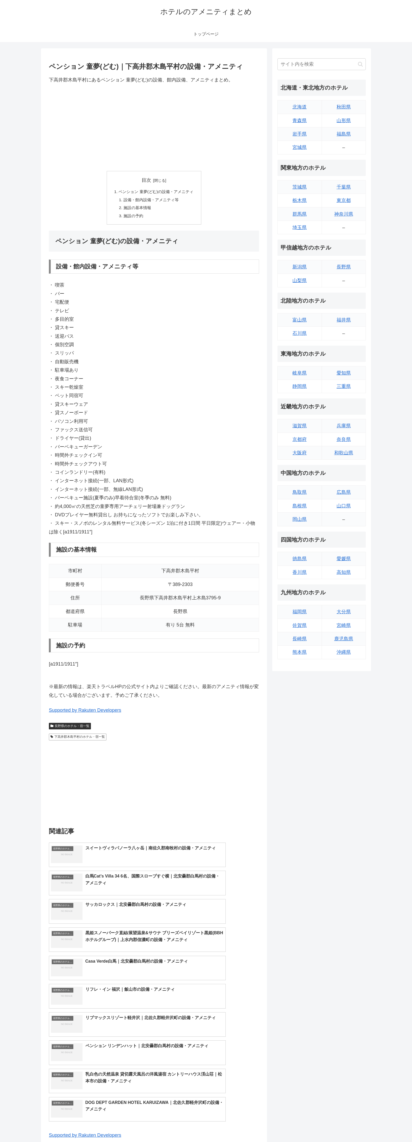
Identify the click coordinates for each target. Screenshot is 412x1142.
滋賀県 (299, 425)
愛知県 (344, 373)
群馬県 (299, 214)
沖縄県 (344, 652)
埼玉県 (299, 227)
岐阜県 (299, 373)
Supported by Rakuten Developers (85, 712)
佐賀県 (299, 625)
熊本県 (299, 652)
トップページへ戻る (307, 1126)
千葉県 (344, 187)
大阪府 (299, 452)
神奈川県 (343, 214)
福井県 (344, 320)
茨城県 (299, 187)
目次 (146, 180)
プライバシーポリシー (347, 1126)
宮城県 (299, 147)
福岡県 (299, 611)
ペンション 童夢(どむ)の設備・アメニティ (156, 192)
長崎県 (299, 638)
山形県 (344, 120)
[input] (321, 64)
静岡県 (299, 386)
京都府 (299, 439)
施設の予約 (131, 217)
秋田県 (344, 107)
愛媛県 (344, 558)
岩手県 (299, 134)
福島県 (344, 134)
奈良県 (344, 439)
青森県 (299, 120)
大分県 (344, 611)
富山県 (299, 320)
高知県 (344, 572)
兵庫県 (344, 425)
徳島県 (299, 558)
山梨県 (299, 280)
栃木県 (299, 200)
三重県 (344, 386)
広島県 (344, 492)
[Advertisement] (154, 127)
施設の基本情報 (136, 209)
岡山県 (299, 519)
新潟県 (299, 266)
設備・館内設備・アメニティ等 (150, 200)
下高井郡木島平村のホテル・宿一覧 (77, 739)
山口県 (344, 505)
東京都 (344, 200)
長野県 (344, 266)
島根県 (299, 505)
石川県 (299, 333)
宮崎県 (344, 625)
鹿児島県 (343, 638)
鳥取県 (299, 492)
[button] (360, 64)
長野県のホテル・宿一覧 (69, 728)
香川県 (299, 572)
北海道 (299, 107)
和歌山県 (343, 452)
